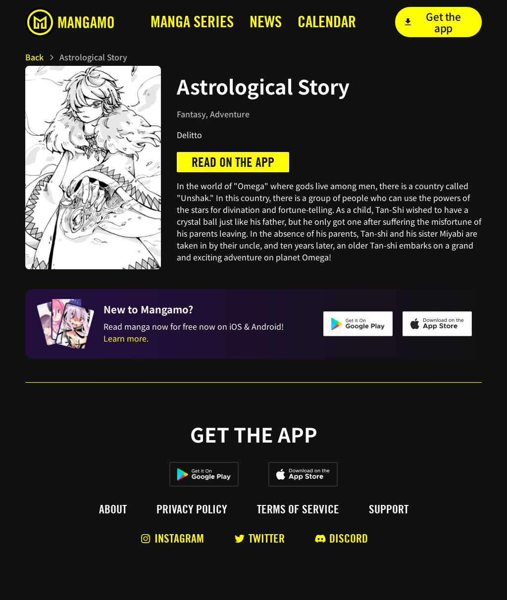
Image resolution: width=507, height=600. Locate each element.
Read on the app (233, 162)
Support (388, 509)
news (266, 21)
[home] (72, 22)
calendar (327, 21)
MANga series (192, 21)
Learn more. (126, 338)
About (113, 509)
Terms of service (298, 509)
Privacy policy (191, 509)
